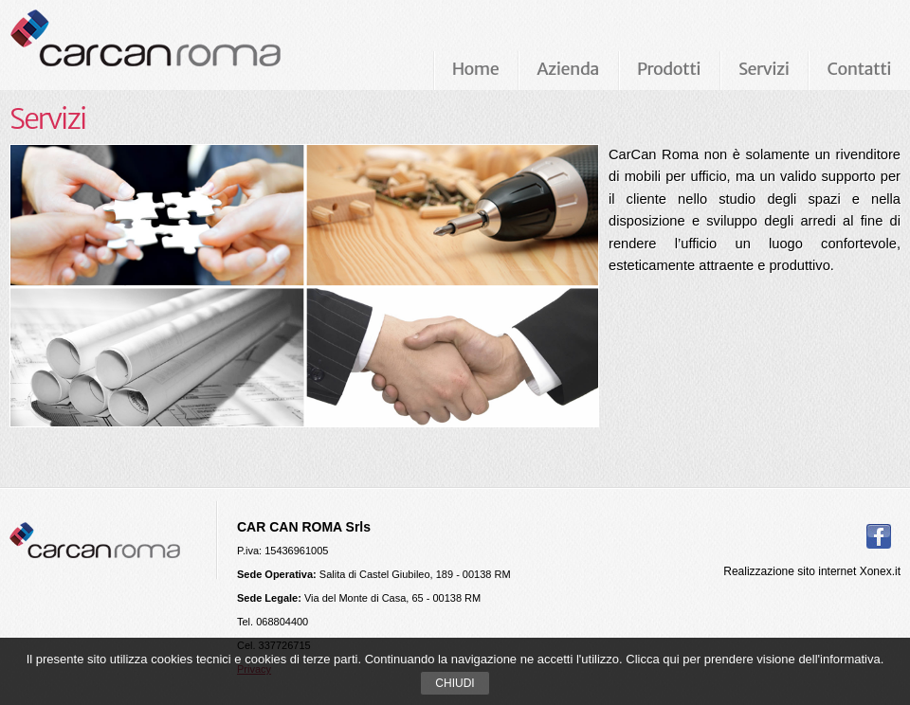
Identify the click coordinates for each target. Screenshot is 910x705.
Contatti (859, 69)
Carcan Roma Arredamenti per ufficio (176, 44)
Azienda (568, 69)
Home (476, 69)
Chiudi (454, 683)
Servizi (763, 69)
